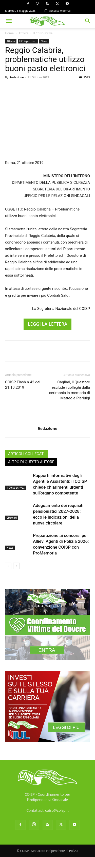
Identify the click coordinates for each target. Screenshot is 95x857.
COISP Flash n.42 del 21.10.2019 (22, 385)
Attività (23, 33)
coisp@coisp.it (57, 810)
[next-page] (16, 566)
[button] (9, 21)
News (44, 41)
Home (9, 33)
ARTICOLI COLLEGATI (26, 454)
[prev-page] (8, 566)
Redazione (16, 77)
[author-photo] (47, 420)
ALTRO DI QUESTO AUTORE (31, 462)
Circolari (12, 517)
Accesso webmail (57, 10)
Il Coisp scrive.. (43, 33)
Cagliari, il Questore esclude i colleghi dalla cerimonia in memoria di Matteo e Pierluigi (69, 390)
